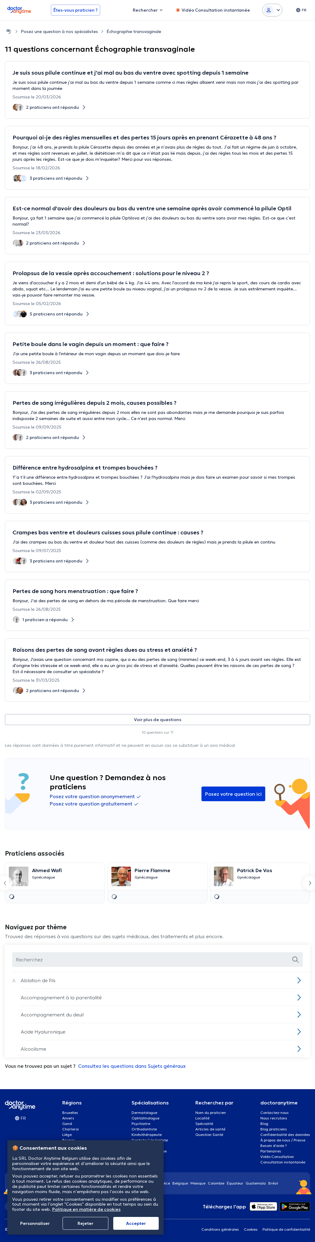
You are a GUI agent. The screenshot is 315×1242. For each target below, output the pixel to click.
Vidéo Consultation (277, 1156)
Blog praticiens (273, 1129)
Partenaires (270, 1151)
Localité (202, 1118)
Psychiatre (141, 1123)
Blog (264, 1123)
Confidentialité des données (285, 1134)
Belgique (180, 1183)
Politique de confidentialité (286, 1229)
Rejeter (85, 1223)
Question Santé (209, 1134)
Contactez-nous (274, 1112)
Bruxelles (70, 1112)
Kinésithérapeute (147, 1134)
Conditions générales (220, 1229)
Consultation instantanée (282, 1162)
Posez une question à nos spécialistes (59, 31)
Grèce (164, 1183)
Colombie (216, 1183)
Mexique (197, 1183)
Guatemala (256, 1183)
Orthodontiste (144, 1129)
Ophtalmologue (145, 1118)
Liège (67, 1134)
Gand (67, 1123)
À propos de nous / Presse (282, 1140)
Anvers (68, 1118)
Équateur (235, 1183)
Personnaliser (35, 1223)
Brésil (273, 1183)
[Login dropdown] (272, 10)
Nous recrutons (273, 1118)
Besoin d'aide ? (273, 1145)
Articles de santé (210, 1129)
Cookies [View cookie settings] (251, 1229)
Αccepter (136, 1223)
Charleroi (70, 1129)
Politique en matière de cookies (86, 1209)
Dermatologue (144, 1112)
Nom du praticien (210, 1112)
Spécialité (204, 1123)
